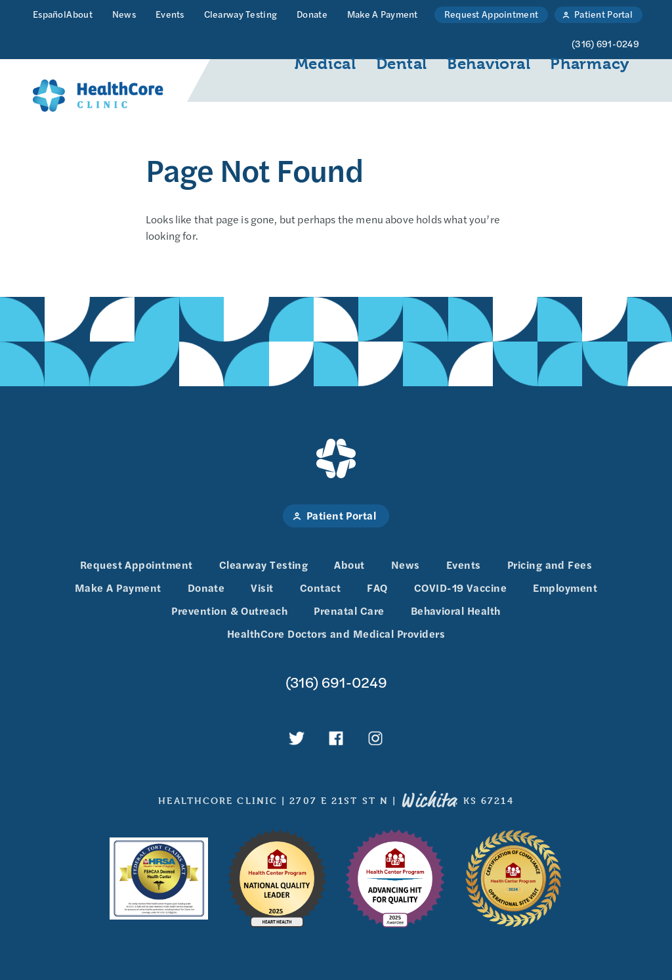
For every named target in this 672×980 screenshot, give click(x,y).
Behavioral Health (456, 610)
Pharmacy (589, 64)
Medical (325, 64)
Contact (320, 587)
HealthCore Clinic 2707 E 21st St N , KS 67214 (335, 800)
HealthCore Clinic (98, 95)
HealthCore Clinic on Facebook (336, 738)
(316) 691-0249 (336, 682)
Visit (262, 587)
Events (170, 13)
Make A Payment (382, 13)
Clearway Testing (240, 13)
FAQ (377, 587)
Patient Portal (603, 13)
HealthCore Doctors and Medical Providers (336, 633)
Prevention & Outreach (229, 610)
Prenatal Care (349, 610)
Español (49, 13)
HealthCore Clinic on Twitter (296, 738)
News (124, 13)
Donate (312, 13)
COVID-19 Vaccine (460, 587)
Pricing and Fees (550, 564)
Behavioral (488, 64)
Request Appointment (491, 13)
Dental (401, 64)
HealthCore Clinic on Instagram (375, 738)
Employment (565, 587)
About (79, 13)
